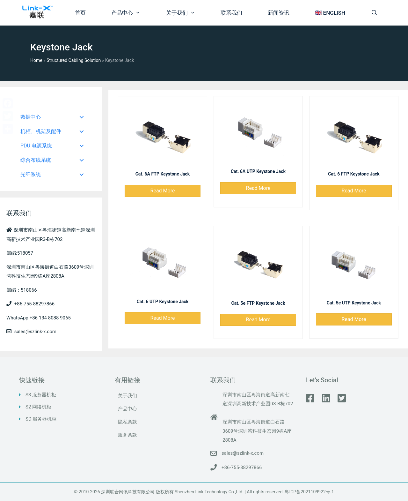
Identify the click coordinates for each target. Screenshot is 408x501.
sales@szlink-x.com (243, 453)
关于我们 (187, 12)
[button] (162, 191)
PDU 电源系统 (36, 146)
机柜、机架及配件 (40, 131)
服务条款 (127, 435)
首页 (80, 13)
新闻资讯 (278, 13)
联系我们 (231, 13)
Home (36, 60)
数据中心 (30, 117)
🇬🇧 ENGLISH (330, 13)
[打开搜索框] (374, 12)
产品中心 (132, 12)
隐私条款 (127, 422)
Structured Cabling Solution (74, 60)
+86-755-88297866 (242, 467)
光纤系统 (30, 174)
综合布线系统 (35, 160)
